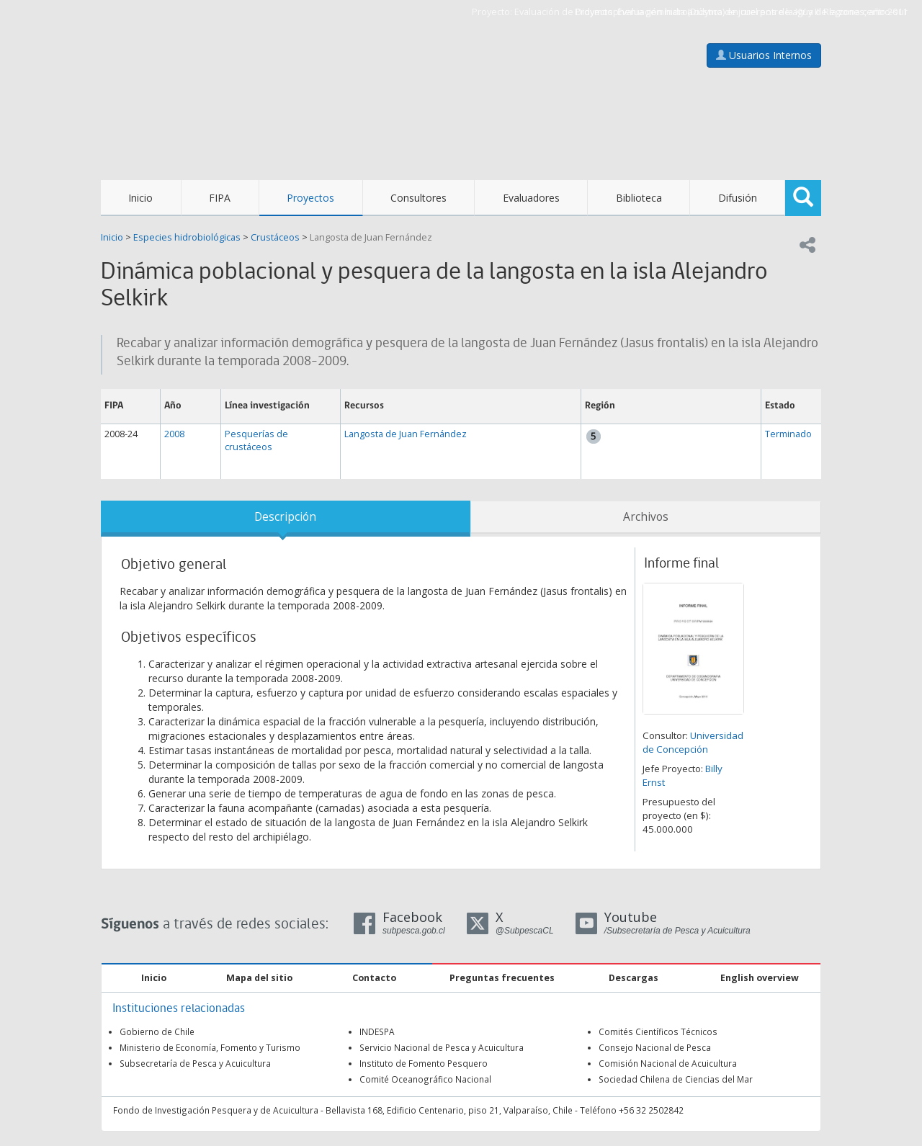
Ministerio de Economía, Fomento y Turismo (210, 1047)
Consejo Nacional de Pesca (655, 1047)
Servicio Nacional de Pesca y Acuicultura (441, 1047)
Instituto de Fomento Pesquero (423, 1063)
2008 (174, 434)
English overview (759, 978)
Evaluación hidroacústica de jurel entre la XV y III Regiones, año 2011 (762, 12)
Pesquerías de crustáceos (256, 440)
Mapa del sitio (259, 978)
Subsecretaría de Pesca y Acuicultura (195, 1063)
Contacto (374, 978)
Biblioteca (639, 198)
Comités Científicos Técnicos (658, 1031)
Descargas (633, 978)
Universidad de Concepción (693, 742)
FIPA (219, 198)
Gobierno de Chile (157, 1031)
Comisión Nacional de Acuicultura (668, 1063)
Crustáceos (275, 237)
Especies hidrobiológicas (187, 237)
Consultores (418, 198)
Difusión (737, 198)
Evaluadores (531, 198)
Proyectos (310, 198)
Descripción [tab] (285, 516)
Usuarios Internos (764, 55)
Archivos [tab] (645, 516)
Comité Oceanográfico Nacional (425, 1079)
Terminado (788, 434)
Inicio (140, 198)
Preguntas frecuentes (502, 978)
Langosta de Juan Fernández (371, 237)
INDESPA (377, 1031)
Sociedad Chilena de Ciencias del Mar (676, 1079)
